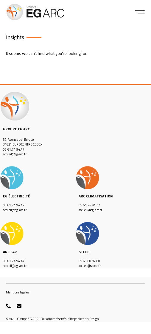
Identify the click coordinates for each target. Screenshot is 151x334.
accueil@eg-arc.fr (15, 154)
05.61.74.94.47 (13, 149)
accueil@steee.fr (90, 265)
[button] (140, 11)
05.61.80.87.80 (89, 261)
